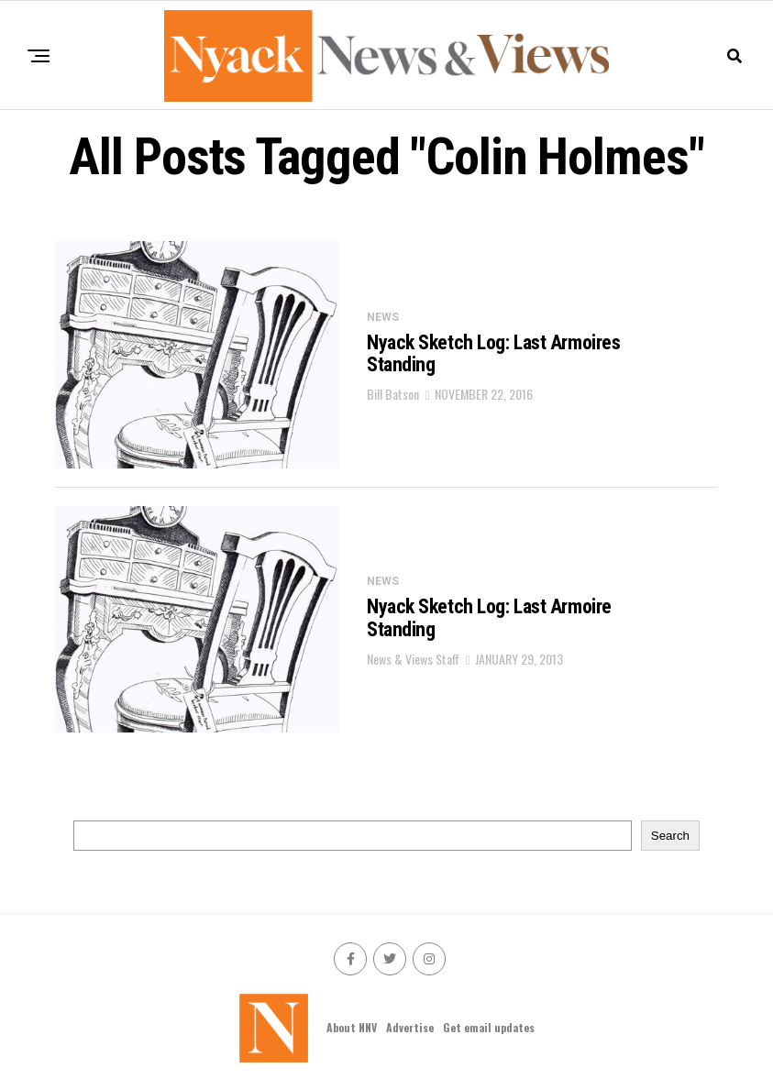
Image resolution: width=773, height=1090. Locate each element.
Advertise (410, 1027)
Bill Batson (393, 393)
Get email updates (489, 1027)
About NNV (351, 1027)
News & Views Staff (413, 658)
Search (670, 835)
